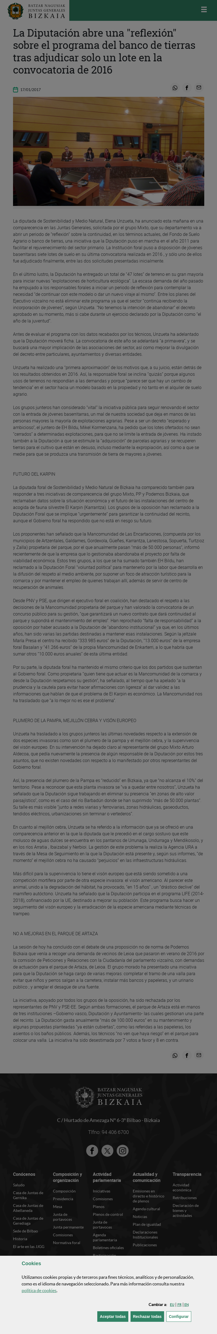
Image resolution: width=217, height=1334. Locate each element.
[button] (172, 1305)
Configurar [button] (180, 1316)
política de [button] (39, 1290)
